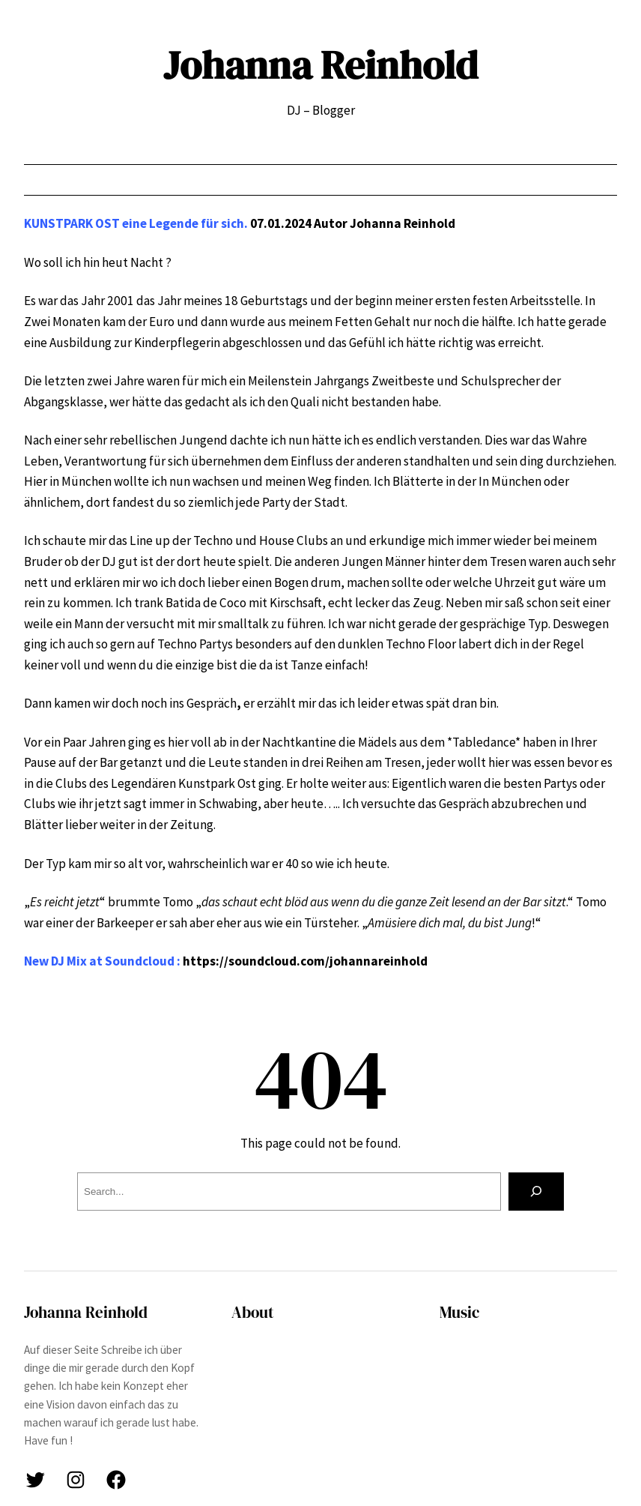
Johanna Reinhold (320, 64)
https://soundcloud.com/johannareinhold (305, 961)
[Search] (536, 1191)
